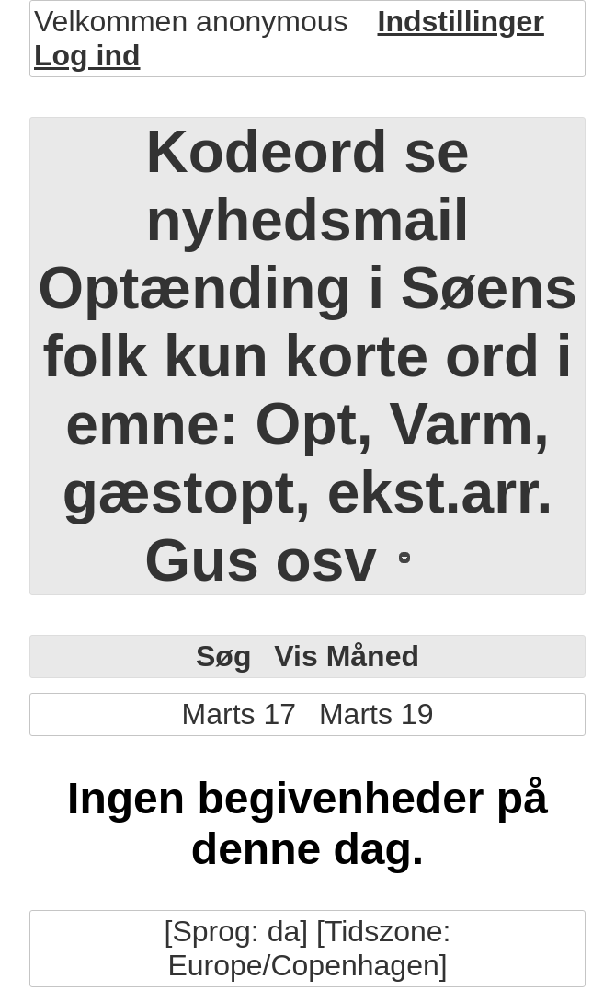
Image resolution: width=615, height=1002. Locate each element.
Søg (223, 656)
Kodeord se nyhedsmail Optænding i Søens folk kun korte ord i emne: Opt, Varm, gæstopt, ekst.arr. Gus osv (307, 356)
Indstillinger (461, 21)
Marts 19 (376, 714)
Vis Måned (346, 656)
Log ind (87, 55)
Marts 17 (239, 714)
